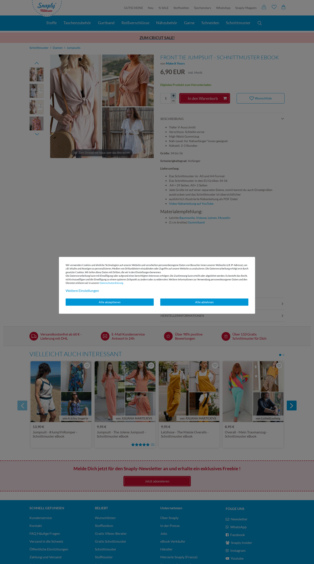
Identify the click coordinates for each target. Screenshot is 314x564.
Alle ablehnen (204, 302)
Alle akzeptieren (110, 302)
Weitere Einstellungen (82, 290)
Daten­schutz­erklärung (111, 282)
